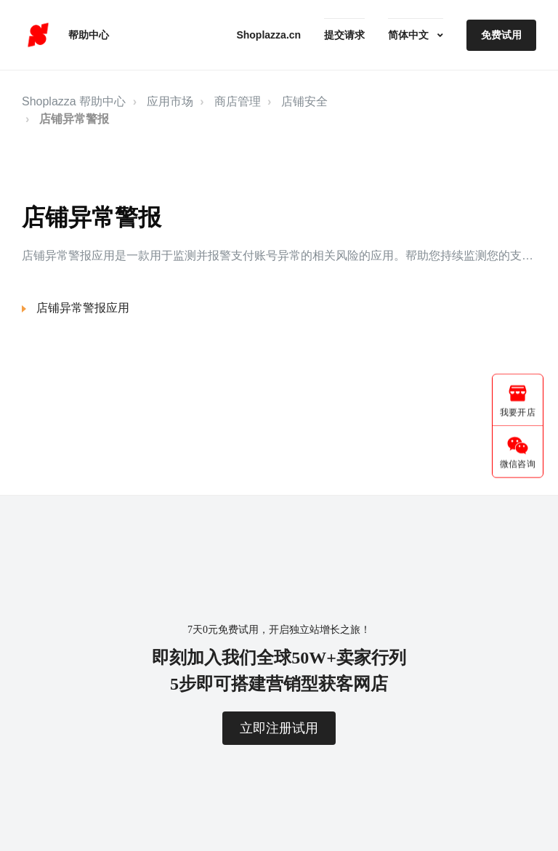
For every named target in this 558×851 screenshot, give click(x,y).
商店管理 (237, 101)
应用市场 (170, 101)
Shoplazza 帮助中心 (74, 101)
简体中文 (410, 35)
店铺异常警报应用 (82, 308)
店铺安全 (304, 101)
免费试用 (501, 35)
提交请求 (344, 35)
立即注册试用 (279, 728)
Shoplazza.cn (268, 35)
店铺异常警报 (74, 119)
